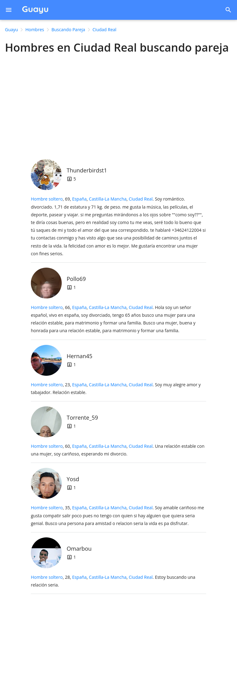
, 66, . (113, 319)
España (79, 199)
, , (112, 199)
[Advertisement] (118, 104)
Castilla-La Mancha (108, 199)
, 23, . (116, 388)
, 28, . (113, 581)
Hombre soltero (47, 199)
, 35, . (117, 515)
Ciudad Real (140, 199)
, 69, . (118, 226)
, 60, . (118, 450)
